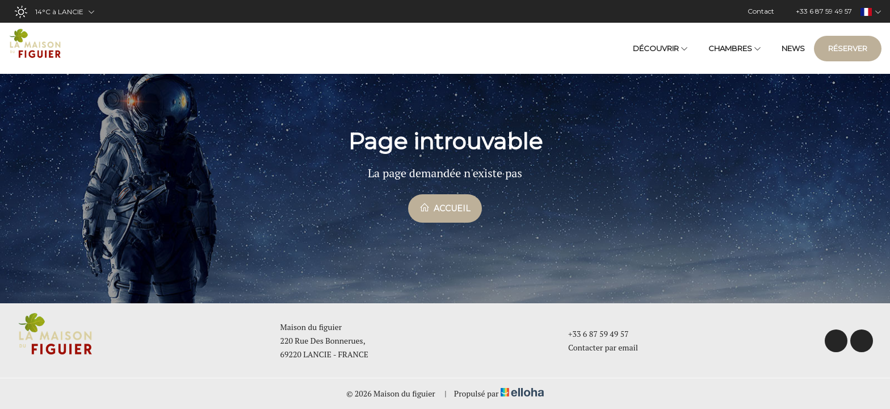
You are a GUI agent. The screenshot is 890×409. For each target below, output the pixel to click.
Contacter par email (596, 347)
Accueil (445, 208)
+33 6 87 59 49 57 (592, 333)
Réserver (847, 48)
